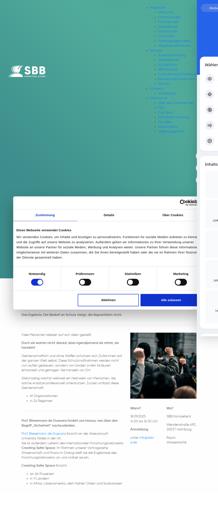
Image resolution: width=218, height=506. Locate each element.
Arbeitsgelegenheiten (174, 41)
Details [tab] (109, 215)
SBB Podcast (168, 69)
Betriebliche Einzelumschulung (181, 79)
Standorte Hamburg (173, 117)
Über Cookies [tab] (172, 215)
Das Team (166, 112)
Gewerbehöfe (168, 60)
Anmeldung (167, 93)
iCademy (156, 89)
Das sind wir (158, 98)
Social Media (168, 127)
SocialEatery (167, 65)
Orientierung (167, 27)
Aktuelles (165, 122)
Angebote (157, 7)
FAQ (161, 107)
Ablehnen (108, 300)
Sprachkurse (167, 31)
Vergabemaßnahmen (174, 45)
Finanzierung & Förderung (177, 74)
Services (155, 50)
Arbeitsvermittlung (172, 55)
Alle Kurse (165, 12)
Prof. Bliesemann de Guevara (44, 434)
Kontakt (164, 84)
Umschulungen (169, 17)
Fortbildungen (168, 22)
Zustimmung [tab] (45, 215)
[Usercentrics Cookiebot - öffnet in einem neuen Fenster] (183, 203)
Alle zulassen (171, 300)
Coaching (165, 36)
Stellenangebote (171, 131)
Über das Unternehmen (176, 103)
